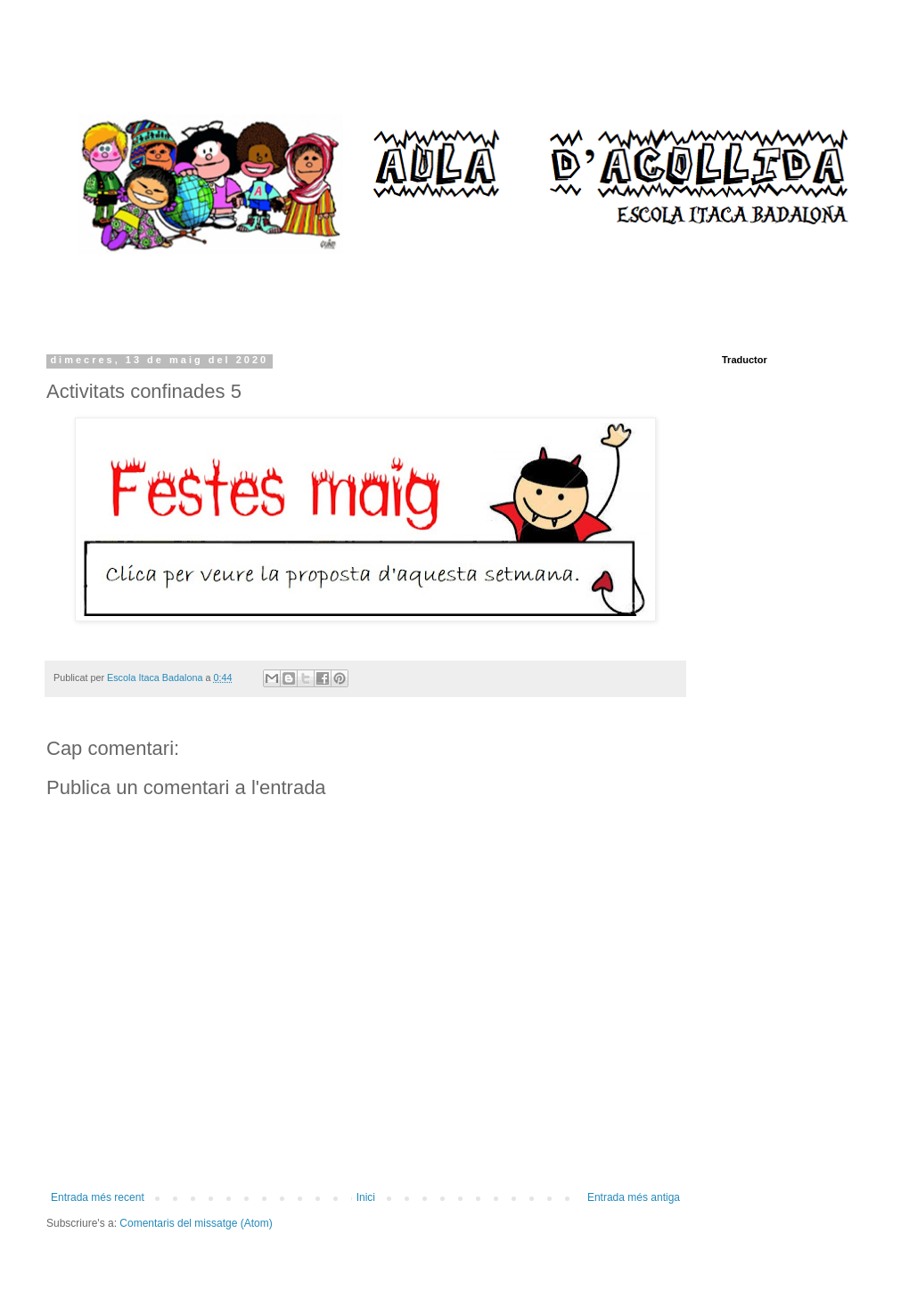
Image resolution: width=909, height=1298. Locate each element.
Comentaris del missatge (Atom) (195, 1223)
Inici (365, 1197)
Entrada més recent (97, 1197)
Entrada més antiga (633, 1197)
